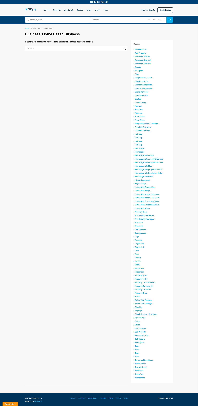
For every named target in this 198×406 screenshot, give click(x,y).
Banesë (80, 10)
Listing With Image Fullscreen (147, 194)
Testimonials (140, 364)
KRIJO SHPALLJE (100, 2)
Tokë (106, 10)
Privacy (138, 258)
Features (138, 113)
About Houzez (141, 50)
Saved (137, 297)
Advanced (159, 20)
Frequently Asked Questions (146, 124)
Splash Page (140, 318)
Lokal (89, 10)
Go (169, 20)
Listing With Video (142, 208)
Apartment (68, 10)
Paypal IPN (139, 244)
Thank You (139, 371)
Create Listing (165, 10)
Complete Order (141, 92)
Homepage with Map (143, 166)
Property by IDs (141, 279)
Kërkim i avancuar (142, 180)
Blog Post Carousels (143, 78)
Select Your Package (143, 300)
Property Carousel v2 (143, 286)
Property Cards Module (144, 282)
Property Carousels (143, 290)
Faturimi (138, 106)
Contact (138, 99)
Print (137, 251)
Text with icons (141, 367)
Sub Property (140, 328)
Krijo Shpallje (140, 184)
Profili (137, 265)
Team (137, 346)
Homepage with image (144, 155)
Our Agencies (140, 230)
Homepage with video (144, 177)
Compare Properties (143, 85)
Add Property (140, 53)
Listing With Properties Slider (147, 201)
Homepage (139, 148)
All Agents (139, 71)
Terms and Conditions (144, 360)
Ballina (46, 10)
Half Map (138, 134)
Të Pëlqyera (140, 339)
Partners (138, 240)
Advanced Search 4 (143, 60)
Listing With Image (142, 191)
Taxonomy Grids (142, 335)
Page (137, 237)
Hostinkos (38, 401)
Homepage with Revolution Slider (149, 173)
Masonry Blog (141, 212)
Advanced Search (142, 57)
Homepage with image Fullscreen (149, 159)
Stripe (137, 321)
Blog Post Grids (141, 81)
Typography (140, 378)
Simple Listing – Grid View (146, 314)
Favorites (139, 110)
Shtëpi (97, 10)
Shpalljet (56, 10)
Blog (137, 74)
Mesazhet (139, 222)
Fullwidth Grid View (143, 127)
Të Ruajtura (139, 342)
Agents (138, 67)
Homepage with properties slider (148, 170)
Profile (138, 261)
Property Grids (141, 293)
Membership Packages (144, 215)
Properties (139, 268)
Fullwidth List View (142, 131)
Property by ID (140, 275)
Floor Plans (140, 117)
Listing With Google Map (145, 187)
